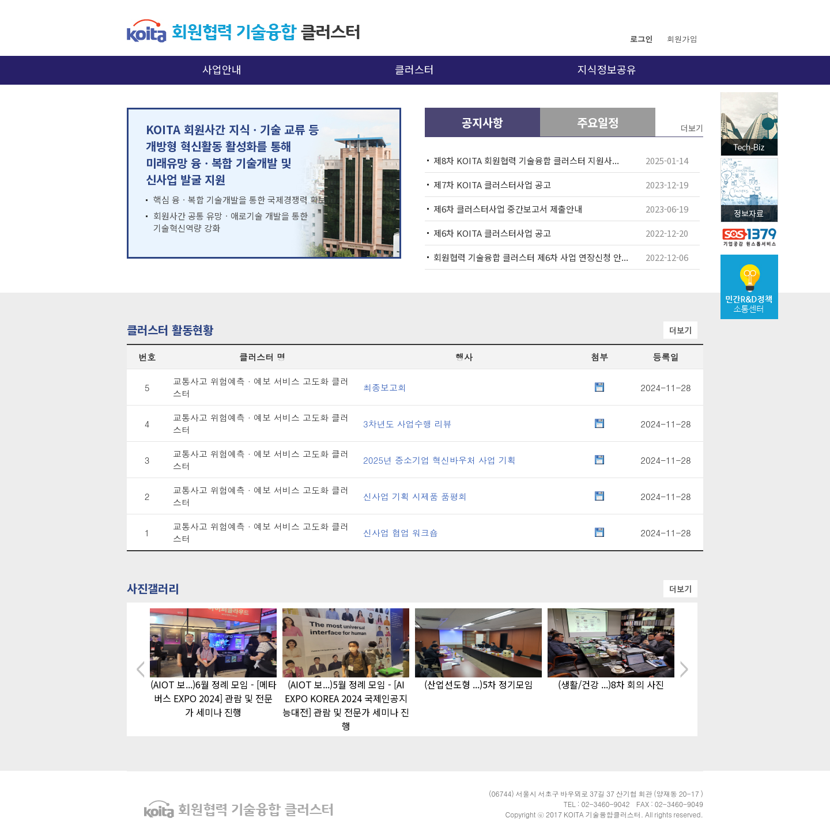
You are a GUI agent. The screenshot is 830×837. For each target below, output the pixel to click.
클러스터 (414, 69)
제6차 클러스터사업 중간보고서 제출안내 (507, 209)
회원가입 (682, 38)
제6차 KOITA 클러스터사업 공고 (492, 233)
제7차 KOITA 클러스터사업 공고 (492, 185)
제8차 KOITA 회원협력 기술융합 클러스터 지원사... (526, 160)
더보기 (680, 330)
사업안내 (222, 69)
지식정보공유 (607, 69)
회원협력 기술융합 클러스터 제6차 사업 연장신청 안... (530, 257)
